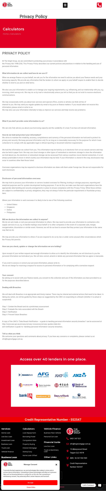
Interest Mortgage (30, 448)
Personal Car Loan (51, 437)
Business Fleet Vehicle (52, 433)
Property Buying (29, 444)
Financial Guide (52, 442)
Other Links (50, 457)
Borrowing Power (29, 437)
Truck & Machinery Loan (51, 451)
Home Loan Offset (30, 455)
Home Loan (5, 433)
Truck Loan (5, 448)
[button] (56, 465)
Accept (30, 483)
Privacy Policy (31, 487)
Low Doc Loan (6, 437)
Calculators (29, 429)
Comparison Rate (29, 440)
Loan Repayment (29, 433)
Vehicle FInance (7, 452)
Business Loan (6, 444)
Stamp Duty (27, 452)
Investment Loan (8, 440)
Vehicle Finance (52, 429)
